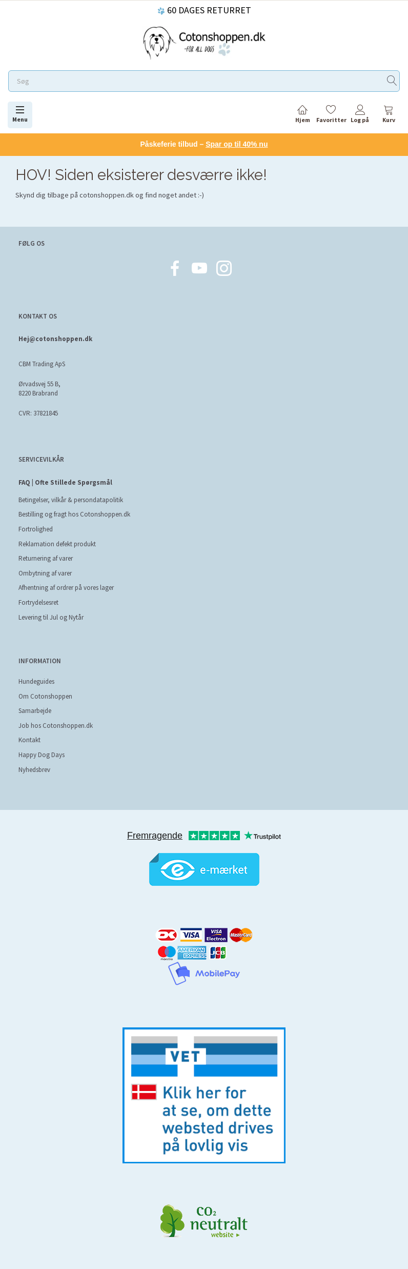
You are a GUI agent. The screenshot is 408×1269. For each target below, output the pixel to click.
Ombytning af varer (45, 573)
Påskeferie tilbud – (204, 144)
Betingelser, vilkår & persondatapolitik (70, 499)
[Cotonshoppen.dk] (204, 41)
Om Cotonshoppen (45, 696)
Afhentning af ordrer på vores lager (66, 587)
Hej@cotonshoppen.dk (55, 338)
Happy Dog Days (41, 754)
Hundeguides (36, 681)
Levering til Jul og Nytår (51, 617)
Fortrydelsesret (38, 602)
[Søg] (392, 81)
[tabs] (388, 115)
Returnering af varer (45, 558)
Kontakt (29, 740)
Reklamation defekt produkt (57, 544)
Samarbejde (34, 710)
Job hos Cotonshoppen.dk (55, 725)
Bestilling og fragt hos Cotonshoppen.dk (74, 514)
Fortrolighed (35, 529)
